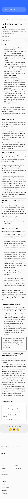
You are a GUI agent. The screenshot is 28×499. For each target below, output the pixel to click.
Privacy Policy (4, 493)
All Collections (4, 18)
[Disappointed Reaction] (10, 430)
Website (3, 484)
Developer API (18, 468)
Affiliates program (5, 487)
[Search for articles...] (14, 9)
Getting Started (13, 18)
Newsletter (3, 471)
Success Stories (4, 474)
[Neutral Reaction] (14, 430)
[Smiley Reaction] (18, 430)
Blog (2, 465)
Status (16, 465)
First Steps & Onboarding (6, 19)
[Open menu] (25, 3)
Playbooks (3, 468)
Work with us (4, 490)
